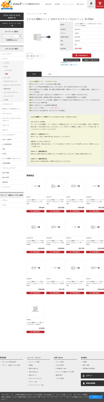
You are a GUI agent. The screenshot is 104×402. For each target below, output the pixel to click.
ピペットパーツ (8, 96)
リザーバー (5, 125)
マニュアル (8, 70)
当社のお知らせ (33, 372)
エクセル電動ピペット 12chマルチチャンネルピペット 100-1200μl (35, 242)
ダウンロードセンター (35, 378)
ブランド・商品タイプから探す (11, 195)
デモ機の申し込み (61, 368)
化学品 (4, 153)
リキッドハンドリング (9, 168)
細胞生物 (5, 182)
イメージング (6, 187)
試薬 (3, 149)
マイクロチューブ (7, 104)
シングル (6, 63)
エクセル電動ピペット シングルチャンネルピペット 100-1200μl (95, 201)
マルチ (40, 13)
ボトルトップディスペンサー (12, 85)
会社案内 (84, 357)
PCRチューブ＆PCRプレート (11, 109)
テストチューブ (7, 113)
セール (4, 205)
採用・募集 (86, 365)
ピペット (34, 13)
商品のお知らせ (33, 368)
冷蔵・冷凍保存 (7, 139)
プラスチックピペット (10, 81)
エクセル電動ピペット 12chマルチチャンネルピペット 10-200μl (95, 242)
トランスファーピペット (11, 92)
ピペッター (7, 77)
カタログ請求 (60, 365)
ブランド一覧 (33, 381)
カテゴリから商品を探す (9, 362)
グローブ (5, 130)
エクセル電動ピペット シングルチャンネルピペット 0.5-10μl (35, 201)
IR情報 (85, 362)
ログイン (89, 375)
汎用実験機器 (6, 163)
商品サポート (33, 375)
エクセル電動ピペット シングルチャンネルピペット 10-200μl (75, 242)
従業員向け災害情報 (89, 368)
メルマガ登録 (60, 378)
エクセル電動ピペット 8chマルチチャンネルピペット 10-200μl (34, 283)
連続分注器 (7, 88)
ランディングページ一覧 (36, 385)
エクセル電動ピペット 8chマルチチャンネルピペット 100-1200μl (55, 242)
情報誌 (31, 365)
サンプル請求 (60, 362)
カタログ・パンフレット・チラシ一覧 (11, 24)
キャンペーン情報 (34, 362)
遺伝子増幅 (5, 172)
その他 (6, 100)
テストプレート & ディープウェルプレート (11, 119)
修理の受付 (59, 375)
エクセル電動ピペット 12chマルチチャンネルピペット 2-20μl (75, 283)
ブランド (5, 200)
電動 (45, 13)
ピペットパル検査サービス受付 (65, 372)
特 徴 (34, 74)
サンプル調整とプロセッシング (11, 158)
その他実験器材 (7, 144)
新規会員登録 (90, 383)
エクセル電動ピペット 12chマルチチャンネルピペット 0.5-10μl (55, 201)
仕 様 (49, 74)
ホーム (29, 13)
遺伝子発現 (5, 177)
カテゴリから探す (12, 49)
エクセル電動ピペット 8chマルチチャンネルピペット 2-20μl (94, 283)
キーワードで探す (12, 31)
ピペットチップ (7, 54)
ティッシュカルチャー (9, 135)
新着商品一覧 (11, 16)
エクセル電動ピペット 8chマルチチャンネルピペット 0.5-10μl (74, 201)
